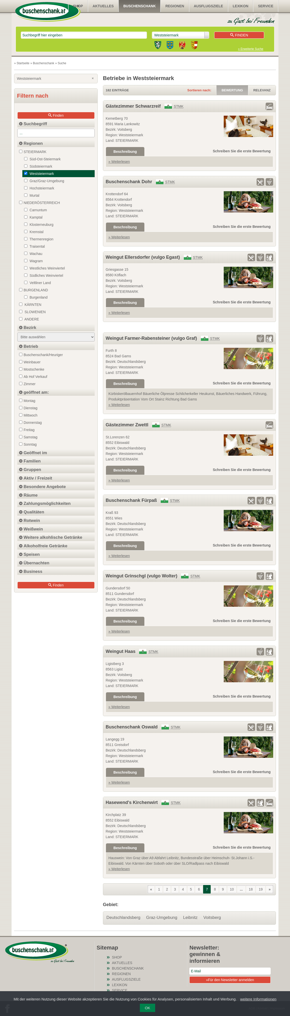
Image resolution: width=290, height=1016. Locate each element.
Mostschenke (31, 369)
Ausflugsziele (208, 6)
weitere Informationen (258, 999)
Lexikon (240, 6)
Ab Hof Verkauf (33, 377)
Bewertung (232, 90)
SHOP (78, 6)
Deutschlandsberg (123, 917)
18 (251, 889)
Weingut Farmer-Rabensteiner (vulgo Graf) (151, 338)
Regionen (174, 6)
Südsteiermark (38, 166)
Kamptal (33, 217)
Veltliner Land (37, 283)
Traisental (34, 246)
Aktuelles (103, 6)
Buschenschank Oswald (132, 726)
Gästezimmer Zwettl (127, 424)
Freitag (27, 430)
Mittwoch (28, 415)
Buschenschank (139, 6)
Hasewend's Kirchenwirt (132, 802)
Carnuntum (35, 210)
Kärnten (30, 305)
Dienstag (28, 408)
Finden (239, 35)
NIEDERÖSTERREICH (39, 203)
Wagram (33, 261)
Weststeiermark (56, 78)
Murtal (31, 195)
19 (261, 889)
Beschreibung (125, 152)
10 (232, 889)
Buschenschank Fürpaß (131, 500)
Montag (27, 401)
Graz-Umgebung (161, 917)
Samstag (28, 437)
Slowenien (32, 312)
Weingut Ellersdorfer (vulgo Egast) (143, 257)
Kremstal (33, 232)
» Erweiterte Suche (250, 49)
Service (265, 6)
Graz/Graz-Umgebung (44, 181)
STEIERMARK (32, 152)
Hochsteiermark (39, 188)
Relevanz (262, 90)
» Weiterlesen (119, 162)
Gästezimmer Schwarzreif (133, 106)
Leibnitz (190, 917)
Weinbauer (29, 362)
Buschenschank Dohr (129, 181)
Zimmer (27, 384)
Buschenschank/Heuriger (41, 355)
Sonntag (28, 444)
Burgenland (36, 297)
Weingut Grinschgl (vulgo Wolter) (141, 575)
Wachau (33, 254)
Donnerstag (30, 423)
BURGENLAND (33, 290)
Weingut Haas (121, 651)
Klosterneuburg (38, 225)
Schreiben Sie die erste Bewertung (242, 151)
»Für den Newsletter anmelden (230, 980)
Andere (29, 319)
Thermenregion (38, 239)
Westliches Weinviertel (44, 268)
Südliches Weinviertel (43, 276)
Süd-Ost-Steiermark (42, 159)
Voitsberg (212, 917)
